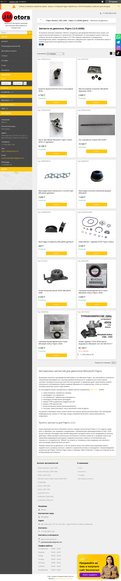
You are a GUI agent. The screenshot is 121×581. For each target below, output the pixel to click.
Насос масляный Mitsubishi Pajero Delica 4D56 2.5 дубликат (55, 141)
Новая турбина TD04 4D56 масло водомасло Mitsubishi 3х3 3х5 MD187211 (95, 342)
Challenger (42, 482)
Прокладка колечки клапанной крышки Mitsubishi (95, 192)
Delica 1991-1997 (44, 489)
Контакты (5, 70)
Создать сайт (13, 2)
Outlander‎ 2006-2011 (45, 500)
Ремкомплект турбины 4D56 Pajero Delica (96, 242)
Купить (56, 102)
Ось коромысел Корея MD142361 (93, 140)
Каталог (4, 41)
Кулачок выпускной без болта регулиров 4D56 (55, 90)
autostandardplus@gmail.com (12, 158)
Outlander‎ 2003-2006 (45, 496)
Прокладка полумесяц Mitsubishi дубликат (56, 242)
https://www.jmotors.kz (10, 151)
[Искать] (29, 32)
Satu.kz (71, 576)
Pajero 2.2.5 (94, 390)
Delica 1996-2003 (44, 486)
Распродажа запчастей (10, 46)
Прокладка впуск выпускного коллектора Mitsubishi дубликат (55, 192)
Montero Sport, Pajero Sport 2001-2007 (52, 479)
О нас (3, 65)
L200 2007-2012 (43, 493)
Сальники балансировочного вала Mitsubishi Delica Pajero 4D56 (93, 291)
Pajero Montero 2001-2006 (47, 471)
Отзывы (4, 60)
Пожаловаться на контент (64, 579)
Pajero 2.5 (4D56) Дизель (79, 21)
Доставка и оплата (8, 51)
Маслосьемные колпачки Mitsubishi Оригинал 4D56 (93, 90)
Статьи (4, 56)
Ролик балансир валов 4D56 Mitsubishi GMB (54, 291)
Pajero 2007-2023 (44, 475)
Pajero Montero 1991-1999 (56, 21)
